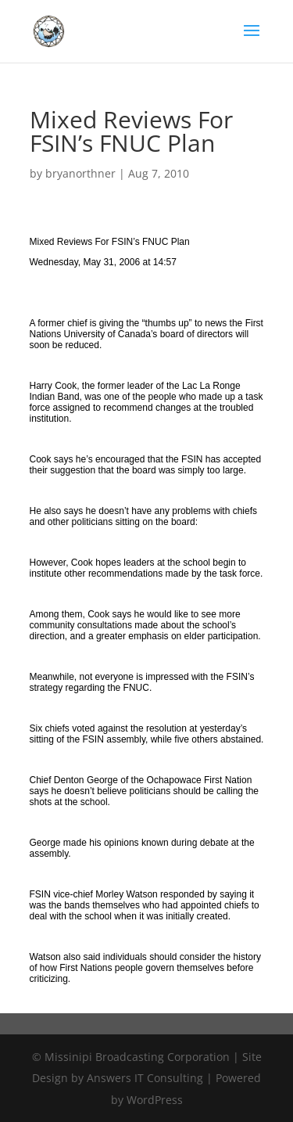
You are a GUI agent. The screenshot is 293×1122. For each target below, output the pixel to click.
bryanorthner (80, 173)
